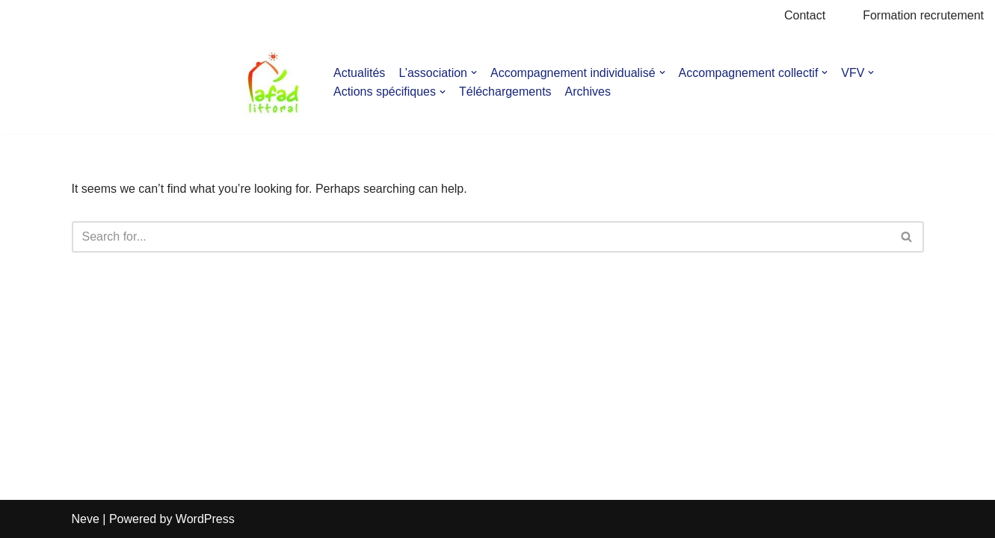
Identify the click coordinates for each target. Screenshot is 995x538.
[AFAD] (273, 82)
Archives (588, 91)
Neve (85, 519)
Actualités (359, 73)
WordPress (205, 519)
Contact (804, 15)
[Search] (481, 237)
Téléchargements (505, 91)
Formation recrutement (923, 15)
